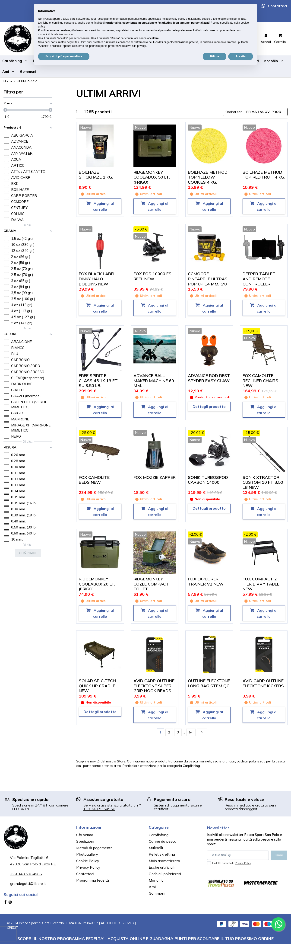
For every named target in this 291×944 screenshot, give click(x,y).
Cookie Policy (87, 860)
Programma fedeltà (92, 880)
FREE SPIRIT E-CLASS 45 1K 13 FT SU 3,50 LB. (98, 380)
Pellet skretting (162, 854)
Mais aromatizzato (164, 860)
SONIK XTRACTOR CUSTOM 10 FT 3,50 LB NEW (263, 482)
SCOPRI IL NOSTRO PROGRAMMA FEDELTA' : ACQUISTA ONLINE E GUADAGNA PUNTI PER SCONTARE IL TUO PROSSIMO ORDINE (145, 938)
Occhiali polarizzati (165, 873)
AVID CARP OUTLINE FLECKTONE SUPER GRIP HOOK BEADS (153, 685)
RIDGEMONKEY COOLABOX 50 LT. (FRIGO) (151, 177)
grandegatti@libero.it (28, 883)
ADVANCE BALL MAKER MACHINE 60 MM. (153, 380)
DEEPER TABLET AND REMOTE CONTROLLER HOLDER (259, 281)
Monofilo (156, 880)
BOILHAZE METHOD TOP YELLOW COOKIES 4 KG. (208, 177)
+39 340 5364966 (99, 808)
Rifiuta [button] (214, 56)
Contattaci (277, 5)
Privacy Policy (88, 867)
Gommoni (157, 893)
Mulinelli (156, 847)
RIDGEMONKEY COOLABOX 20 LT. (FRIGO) (97, 584)
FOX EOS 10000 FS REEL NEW (152, 276)
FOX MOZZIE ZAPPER (154, 477)
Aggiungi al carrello (103, 206)
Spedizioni (85, 841)
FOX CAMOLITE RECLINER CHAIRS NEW (260, 380)
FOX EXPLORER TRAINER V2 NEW (206, 581)
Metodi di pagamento (94, 847)
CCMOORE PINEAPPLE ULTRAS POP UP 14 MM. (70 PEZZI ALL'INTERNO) (208, 281)
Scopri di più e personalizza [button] (63, 56)
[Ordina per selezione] (255, 112)
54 (191, 732)
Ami (152, 886)
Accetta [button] (241, 56)
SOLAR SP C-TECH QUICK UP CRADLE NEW (97, 685)
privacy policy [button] (176, 18)
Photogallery (87, 854)
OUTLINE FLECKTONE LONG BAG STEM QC (209, 683)
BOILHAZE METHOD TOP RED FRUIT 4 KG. (264, 175)
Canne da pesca (162, 841)
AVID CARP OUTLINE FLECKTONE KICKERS (263, 683)
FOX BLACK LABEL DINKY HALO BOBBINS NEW (97, 278)
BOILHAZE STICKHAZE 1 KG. (96, 175)
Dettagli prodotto (209, 406)
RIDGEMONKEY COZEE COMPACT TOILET (151, 584)
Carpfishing (158, 834)
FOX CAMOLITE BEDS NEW (94, 480)
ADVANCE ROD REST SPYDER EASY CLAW (209, 378)
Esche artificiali (161, 867)
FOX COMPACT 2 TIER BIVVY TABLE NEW (261, 584)
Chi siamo (84, 834)
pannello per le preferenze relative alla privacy (117, 46)
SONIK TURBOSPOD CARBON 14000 (208, 480)
